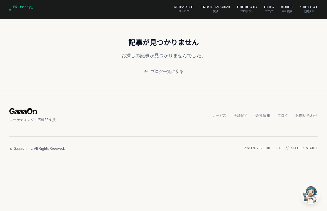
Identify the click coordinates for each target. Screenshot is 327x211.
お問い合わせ (306, 115)
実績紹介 (241, 115)
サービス (219, 115)
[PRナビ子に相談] (310, 194)
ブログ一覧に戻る (164, 71)
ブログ (283, 115)
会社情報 (262, 115)
